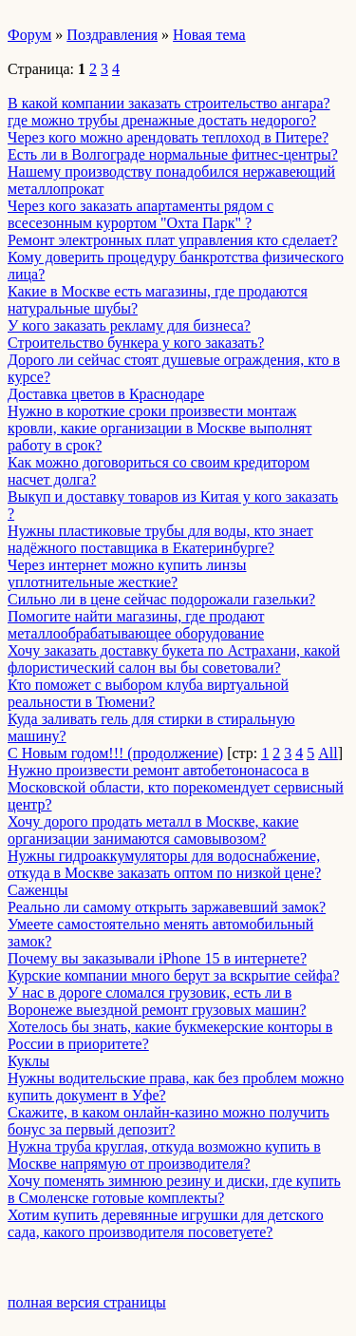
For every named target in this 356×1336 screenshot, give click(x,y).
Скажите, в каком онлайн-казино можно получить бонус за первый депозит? (168, 1120)
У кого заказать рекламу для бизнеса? (129, 325)
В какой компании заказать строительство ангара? (169, 103)
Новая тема (209, 35)
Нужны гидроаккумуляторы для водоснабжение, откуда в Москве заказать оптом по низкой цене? (164, 864)
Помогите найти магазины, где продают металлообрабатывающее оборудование (136, 624)
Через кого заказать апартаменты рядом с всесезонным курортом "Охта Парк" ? (140, 214)
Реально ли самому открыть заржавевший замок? (167, 907)
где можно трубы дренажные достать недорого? (162, 120)
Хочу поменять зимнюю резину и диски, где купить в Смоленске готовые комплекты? (174, 1189)
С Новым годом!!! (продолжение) (115, 753)
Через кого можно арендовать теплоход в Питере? (168, 137)
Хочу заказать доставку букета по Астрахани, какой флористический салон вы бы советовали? (174, 659)
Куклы (28, 1061)
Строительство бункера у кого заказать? (136, 342)
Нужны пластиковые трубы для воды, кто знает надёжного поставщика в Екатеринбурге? (160, 539)
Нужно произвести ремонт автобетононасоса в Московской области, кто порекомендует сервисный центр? (176, 787)
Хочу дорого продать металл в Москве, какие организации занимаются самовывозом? (153, 830)
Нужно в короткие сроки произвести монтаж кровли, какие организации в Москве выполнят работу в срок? (159, 428)
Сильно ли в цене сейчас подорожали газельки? (161, 599)
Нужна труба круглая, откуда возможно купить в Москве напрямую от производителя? (164, 1155)
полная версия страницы (87, 1302)
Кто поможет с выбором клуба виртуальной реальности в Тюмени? (148, 693)
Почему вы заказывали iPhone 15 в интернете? (157, 958)
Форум (29, 35)
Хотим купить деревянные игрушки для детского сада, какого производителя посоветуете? (166, 1223)
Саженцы (38, 890)
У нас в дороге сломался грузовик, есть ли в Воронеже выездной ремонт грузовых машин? (157, 1001)
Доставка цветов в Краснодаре (106, 394)
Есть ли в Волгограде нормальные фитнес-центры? (173, 154)
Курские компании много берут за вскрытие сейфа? (174, 975)
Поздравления (112, 35)
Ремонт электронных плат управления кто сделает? (173, 240)
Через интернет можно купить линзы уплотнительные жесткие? (127, 573)
